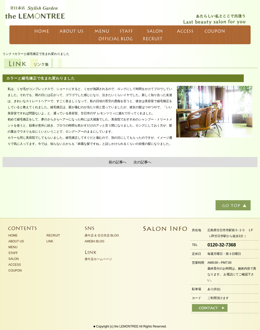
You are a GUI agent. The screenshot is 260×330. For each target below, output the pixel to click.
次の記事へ (142, 162)
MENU (12, 247)
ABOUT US (16, 241)
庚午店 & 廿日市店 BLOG (102, 235)
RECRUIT (53, 235)
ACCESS (14, 264)
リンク (7, 54)
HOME (13, 235)
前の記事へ (117, 162)
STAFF (13, 253)
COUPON (15, 270)
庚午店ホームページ (98, 259)
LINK (49, 241)
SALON (13, 259)
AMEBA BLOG (94, 241)
